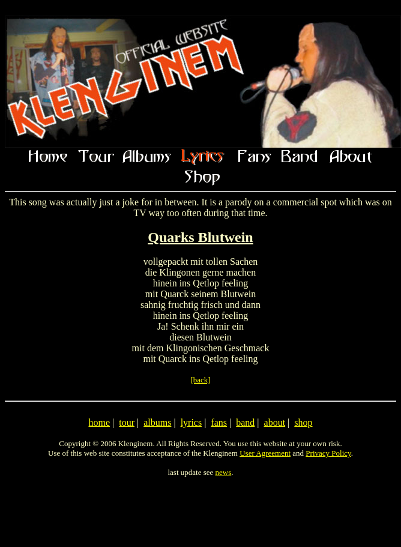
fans (219, 422)
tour (126, 422)
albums (157, 422)
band (245, 422)
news (224, 472)
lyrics (191, 422)
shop (303, 422)
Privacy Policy (328, 453)
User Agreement (265, 453)
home (99, 422)
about (275, 422)
